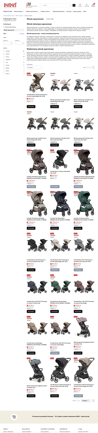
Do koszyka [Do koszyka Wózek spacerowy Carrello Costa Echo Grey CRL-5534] (55, 145)
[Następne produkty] (86, 400)
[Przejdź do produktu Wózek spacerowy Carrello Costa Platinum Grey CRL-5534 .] (84, 85)
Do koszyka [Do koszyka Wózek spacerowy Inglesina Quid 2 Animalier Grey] (31, 395)
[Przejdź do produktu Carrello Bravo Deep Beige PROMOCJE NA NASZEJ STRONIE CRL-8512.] (37, 328)
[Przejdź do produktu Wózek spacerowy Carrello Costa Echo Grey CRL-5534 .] (60, 124)
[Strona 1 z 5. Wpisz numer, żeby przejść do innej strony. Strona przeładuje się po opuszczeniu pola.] (87, 67)
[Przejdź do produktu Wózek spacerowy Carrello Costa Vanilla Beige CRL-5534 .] (60, 85)
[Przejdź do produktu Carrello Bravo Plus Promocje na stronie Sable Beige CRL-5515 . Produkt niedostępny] (60, 245)
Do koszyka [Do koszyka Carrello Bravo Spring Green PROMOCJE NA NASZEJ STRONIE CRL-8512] (55, 311)
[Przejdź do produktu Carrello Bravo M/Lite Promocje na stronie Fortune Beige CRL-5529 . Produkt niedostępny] (84, 370)
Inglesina (8, 59)
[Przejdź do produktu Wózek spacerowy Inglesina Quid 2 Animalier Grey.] (37, 370)
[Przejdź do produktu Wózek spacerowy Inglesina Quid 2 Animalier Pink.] (84, 328)
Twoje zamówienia (26, 431)
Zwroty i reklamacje (8, 431)
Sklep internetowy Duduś (8, 15)
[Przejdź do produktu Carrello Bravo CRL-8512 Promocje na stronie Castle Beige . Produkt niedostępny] (60, 328)
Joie (7, 62)
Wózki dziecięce (19, 15)
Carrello (8, 51)
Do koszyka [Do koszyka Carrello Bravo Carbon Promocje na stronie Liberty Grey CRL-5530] (55, 395)
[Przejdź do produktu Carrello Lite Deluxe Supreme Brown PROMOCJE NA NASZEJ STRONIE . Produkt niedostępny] (84, 162)
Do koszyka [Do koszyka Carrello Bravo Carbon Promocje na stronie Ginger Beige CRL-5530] (31, 106)
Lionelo (7, 65)
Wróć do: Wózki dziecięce (9, 27)
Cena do (17, 40)
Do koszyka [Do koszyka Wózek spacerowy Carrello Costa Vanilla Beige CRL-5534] (55, 106)
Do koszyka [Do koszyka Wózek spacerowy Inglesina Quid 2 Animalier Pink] (78, 353)
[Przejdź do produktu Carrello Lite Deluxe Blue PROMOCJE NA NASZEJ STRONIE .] (60, 204)
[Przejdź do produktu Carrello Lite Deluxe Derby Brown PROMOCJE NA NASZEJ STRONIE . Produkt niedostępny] (37, 162)
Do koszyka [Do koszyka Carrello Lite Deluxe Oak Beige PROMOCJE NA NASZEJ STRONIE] (31, 228)
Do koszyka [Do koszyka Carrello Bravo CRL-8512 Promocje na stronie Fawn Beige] (78, 311)
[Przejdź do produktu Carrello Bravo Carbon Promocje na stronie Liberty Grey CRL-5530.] (60, 370)
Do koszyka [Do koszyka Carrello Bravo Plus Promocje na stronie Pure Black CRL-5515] (31, 269)
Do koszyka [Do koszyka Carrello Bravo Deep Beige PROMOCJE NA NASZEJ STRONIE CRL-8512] (31, 353)
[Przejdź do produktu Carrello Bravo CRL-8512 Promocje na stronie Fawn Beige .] (84, 287)
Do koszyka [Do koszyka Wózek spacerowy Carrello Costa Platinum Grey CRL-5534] (78, 106)
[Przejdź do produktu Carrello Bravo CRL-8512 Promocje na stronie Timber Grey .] (37, 287)
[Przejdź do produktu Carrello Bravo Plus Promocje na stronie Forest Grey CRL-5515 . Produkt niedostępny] (84, 245)
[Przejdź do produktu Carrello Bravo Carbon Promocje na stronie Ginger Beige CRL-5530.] (37, 82)
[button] (74, 5)
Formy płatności (45, 431)
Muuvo (7, 70)
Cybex (7, 56)
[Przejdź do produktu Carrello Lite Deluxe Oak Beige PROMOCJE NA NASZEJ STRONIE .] (37, 204)
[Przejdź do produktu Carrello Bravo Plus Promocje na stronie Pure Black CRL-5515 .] (37, 245)
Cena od (5, 40)
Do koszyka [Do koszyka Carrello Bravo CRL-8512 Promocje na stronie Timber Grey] (31, 311)
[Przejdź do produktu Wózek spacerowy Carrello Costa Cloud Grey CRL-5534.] (84, 124)
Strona (84, 67)
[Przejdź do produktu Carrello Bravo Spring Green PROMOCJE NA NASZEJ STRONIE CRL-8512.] (60, 287)
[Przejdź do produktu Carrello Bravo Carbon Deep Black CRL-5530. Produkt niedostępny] (60, 159)
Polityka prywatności (65, 431)
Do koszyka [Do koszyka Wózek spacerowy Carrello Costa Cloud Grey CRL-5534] (78, 145)
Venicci (7, 73)
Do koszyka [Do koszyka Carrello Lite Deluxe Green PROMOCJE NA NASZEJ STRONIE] (78, 228)
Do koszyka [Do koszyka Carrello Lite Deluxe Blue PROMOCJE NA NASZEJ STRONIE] (55, 228)
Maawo (7, 68)
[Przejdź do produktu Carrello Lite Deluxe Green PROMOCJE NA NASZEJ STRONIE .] (84, 204)
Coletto (7, 54)
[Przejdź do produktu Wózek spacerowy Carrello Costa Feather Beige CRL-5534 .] (37, 124)
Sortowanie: (30, 64)
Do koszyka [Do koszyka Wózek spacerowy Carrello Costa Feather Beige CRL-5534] (31, 145)
